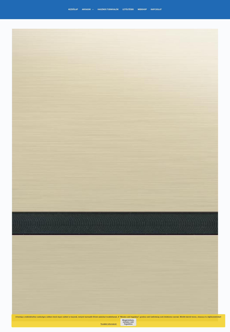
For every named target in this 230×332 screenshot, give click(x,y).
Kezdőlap (73, 9)
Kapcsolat (156, 9)
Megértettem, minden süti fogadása (128, 322)
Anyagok (88, 9)
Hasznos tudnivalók (108, 9)
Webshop (142, 9)
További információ (108, 324)
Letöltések (128, 9)
